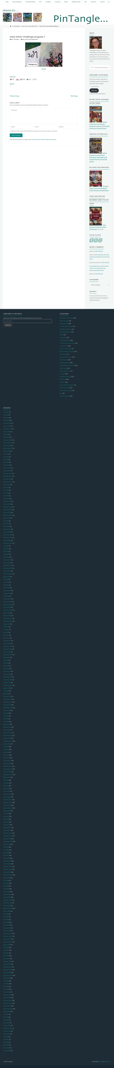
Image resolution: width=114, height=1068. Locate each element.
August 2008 (6, 911)
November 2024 (7, 443)
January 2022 (7, 532)
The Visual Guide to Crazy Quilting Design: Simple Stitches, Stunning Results (99, 188)
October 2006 (7, 972)
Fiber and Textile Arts (66, 357)
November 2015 (7, 680)
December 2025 (7, 429)
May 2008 (5, 919)
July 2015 (6, 691)
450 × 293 (13, 39)
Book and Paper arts (65, 332)
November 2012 (7, 769)
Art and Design (64, 323)
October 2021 (7, 540)
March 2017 (6, 638)
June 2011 (6, 816)
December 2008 (7, 900)
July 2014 (6, 713)
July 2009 (6, 880)
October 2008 (7, 905)
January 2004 (7, 1050)
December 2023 (7, 473)
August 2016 (6, 657)
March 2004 (6, 1048)
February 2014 (7, 727)
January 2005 (7, 1025)
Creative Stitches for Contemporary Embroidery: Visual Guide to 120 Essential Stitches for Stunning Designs (98, 157)
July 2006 (6, 981)
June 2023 (6, 490)
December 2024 (7, 440)
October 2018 (7, 607)
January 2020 (7, 593)
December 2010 (7, 833)
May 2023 (5, 493)
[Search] (108, 2)
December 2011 (7, 799)
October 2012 (7, 772)
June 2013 (6, 749)
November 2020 (7, 568)
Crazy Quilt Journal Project (67, 343)
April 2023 (6, 496)
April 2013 (6, 755)
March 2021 (6, 557)
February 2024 (7, 468)
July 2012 (6, 780)
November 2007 (7, 936)
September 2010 (8, 841)
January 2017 (7, 643)
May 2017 (5, 632)
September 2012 (8, 774)
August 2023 (6, 484)
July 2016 (6, 660)
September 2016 (8, 654)
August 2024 (6, 451)
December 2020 (7, 565)
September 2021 (8, 543)
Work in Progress (64, 396)
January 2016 (7, 674)
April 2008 (6, 922)
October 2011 (7, 805)
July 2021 (6, 546)
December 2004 (7, 1028)
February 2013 (7, 760)
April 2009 (6, 889)
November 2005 (7, 1003)
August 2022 (6, 518)
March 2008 (6, 925)
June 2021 (6, 549)
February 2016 (7, 671)
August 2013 (6, 744)
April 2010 (6, 855)
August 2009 (6, 878)
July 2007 (6, 947)
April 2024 (6, 462)
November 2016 (7, 649)
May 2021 (5, 551)
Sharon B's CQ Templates (67, 385)
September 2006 (8, 975)
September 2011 (8, 808)
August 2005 (6, 1011)
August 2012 (6, 777)
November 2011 (7, 802)
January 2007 (7, 964)
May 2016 (5, 663)
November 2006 (7, 969)
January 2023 (7, 504)
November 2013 (7, 735)
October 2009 (7, 872)
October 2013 (7, 738)
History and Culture (65, 371)
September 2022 (8, 515)
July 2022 (6, 521)
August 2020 (6, 576)
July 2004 (6, 1036)
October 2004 (7, 1031)
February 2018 (7, 615)
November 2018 (7, 604)
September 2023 (8, 482)
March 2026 (6, 420)
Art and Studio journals (66, 326)
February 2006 (7, 995)
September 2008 (8, 908)
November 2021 (7, 537)
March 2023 (6, 498)
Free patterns (63, 360)
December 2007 (7, 933)
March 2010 (6, 858)
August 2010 (6, 844)
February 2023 (7, 501)
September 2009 (8, 875)
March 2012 (6, 791)
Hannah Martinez (94, 266)
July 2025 (6, 434)
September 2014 (8, 707)
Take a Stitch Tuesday (66, 390)
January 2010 (7, 864)
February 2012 (7, 794)
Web (61, 393)
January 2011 (7, 830)
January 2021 (7, 562)
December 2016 (7, 646)
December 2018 (7, 601)
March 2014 (6, 724)
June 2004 (6, 1039)
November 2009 (7, 869)
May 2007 (5, 953)
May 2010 (5, 852)
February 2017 (7, 640)
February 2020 (7, 590)
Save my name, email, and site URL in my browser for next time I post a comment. (33, 131)
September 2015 (8, 685)
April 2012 (6, 788)
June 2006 (6, 983)
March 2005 (6, 1023)
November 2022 (7, 509)
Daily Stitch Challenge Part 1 (30, 26)
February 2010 (7, 861)
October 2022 (7, 512)
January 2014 (7, 730)
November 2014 (7, 702)
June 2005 (6, 1014)
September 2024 (8, 448)
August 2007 (6, 944)
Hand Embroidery (64, 362)
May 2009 (5, 886)
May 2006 (5, 986)
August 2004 (6, 1034)
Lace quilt (62, 374)
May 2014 (5, 719)
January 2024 (7, 470)
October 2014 (7, 705)
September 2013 (8, 741)
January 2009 (7, 897)
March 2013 (6, 758)
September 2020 (8, 574)
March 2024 (6, 465)
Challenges (16, 26)
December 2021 (7, 535)
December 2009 (7, 866)
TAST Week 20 (99, 251)
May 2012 (5, 785)
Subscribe (94, 90)
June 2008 (6, 917)
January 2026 (7, 426)
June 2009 (6, 883)
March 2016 (6, 668)
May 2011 (5, 819)
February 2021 (7, 560)
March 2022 (6, 526)
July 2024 (6, 454)
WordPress (107, 1061)
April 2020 (6, 585)
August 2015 (6, 688)
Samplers (62, 382)
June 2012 (6, 783)
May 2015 (5, 694)
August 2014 (6, 710)
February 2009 (7, 894)
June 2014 (6, 716)
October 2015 (7, 682)
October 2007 (7, 939)
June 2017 (6, 629)
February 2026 (7, 423)
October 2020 (7, 571)
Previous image (14, 96)
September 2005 (8, 1009)
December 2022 (7, 507)
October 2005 (7, 1006)
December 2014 (7, 699)
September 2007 (8, 942)
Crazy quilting (63, 346)
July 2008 (6, 914)
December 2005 (7, 1000)
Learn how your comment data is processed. (44, 139)
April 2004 (6, 1045)
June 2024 (6, 456)
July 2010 (6, 847)
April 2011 (6, 822)
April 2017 (6, 635)
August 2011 (6, 811)
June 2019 (6, 596)
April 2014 (6, 721)
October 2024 (7, 445)
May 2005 (5, 1017)
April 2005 (6, 1020)
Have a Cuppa (63, 368)
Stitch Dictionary (64, 388)
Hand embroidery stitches (67, 365)
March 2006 (6, 992)
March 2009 (6, 891)
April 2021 (6, 554)
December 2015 (7, 677)
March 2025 (6, 437)
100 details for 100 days (66, 318)
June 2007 (6, 950)
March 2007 (6, 958)
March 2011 (6, 825)
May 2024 (5, 459)
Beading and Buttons (66, 329)
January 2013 (7, 763)
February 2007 (7, 961)
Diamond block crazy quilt (67, 351)
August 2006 (6, 978)
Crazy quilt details (65, 340)
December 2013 (7, 733)
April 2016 (6, 666)
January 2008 (7, 930)
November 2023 (7, 476)
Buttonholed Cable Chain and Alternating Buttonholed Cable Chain (99, 257)
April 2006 (6, 989)
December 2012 (7, 766)
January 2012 (7, 797)
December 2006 (7, 967)
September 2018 (8, 610)
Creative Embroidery (65, 348)
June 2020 (6, 582)
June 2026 (6, 412)
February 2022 (7, 529)
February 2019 (7, 599)
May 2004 (5, 1042)
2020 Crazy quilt (64, 321)
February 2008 (7, 928)
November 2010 (7, 836)
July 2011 (6, 813)
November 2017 (7, 618)
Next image (74, 96)
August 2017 (6, 624)
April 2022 (6, 523)
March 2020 (6, 588)
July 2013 (6, 746)
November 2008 (7, 903)
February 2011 (7, 827)
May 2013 (5, 752)
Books (61, 335)
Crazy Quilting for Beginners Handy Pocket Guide (97, 227)
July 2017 (6, 627)
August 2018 (6, 613)
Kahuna (100, 1061)
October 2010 (7, 839)
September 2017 (8, 621)
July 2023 (6, 487)
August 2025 (6, 431)
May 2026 (5, 415)
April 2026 (6, 417)
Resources (62, 379)
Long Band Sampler (65, 376)
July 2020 (6, 579)
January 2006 (7, 997)
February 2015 (7, 696)
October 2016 (7, 652)
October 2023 (7, 479)
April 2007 (6, 956)
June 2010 (6, 850)
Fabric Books (63, 354)
